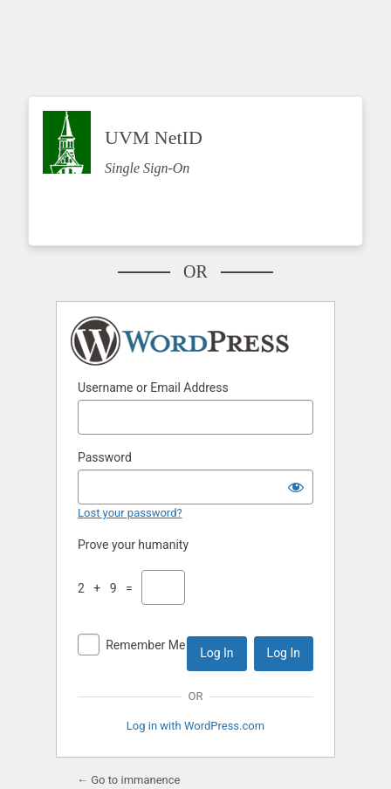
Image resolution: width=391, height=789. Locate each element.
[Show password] (295, 487)
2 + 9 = (108, 588)
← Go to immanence (128, 779)
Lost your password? (130, 512)
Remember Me (145, 645)
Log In (216, 653)
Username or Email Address (153, 387)
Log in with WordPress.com (195, 725)
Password (105, 457)
